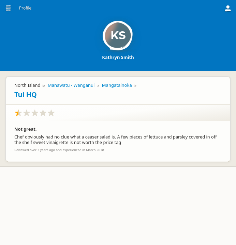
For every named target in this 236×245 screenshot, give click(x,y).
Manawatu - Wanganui (71, 85)
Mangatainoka (117, 85)
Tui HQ (25, 94)
